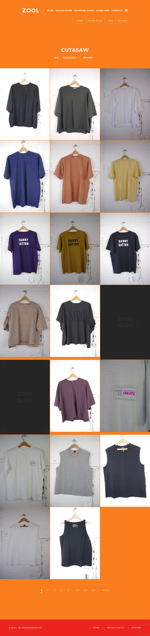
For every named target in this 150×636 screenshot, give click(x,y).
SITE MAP (136, 627)
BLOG (50, 10)
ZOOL (30, 10)
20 (85, 590)
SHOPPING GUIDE (84, 10)
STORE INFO (103, 10)
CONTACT (117, 10)
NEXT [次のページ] (106, 590)
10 (77, 590)
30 (94, 590)
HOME (96, 627)
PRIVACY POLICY (115, 627)
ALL (56, 57)
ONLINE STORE (64, 10)
